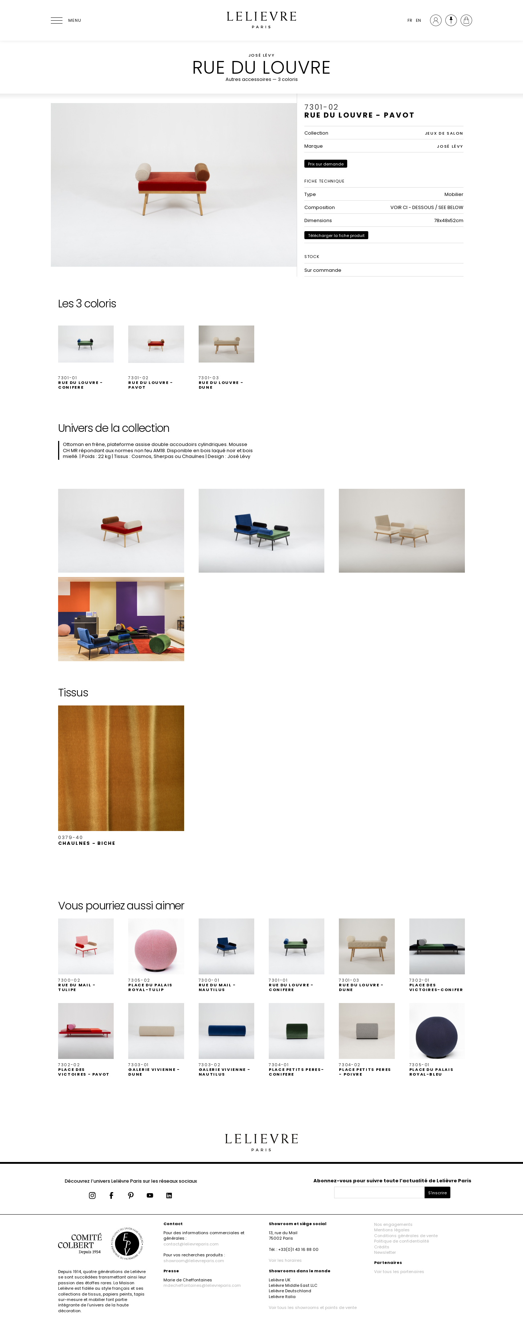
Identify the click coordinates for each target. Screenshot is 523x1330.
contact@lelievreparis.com (191, 1244)
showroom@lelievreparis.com (193, 1261)
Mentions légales (392, 1230)
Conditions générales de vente (406, 1236)
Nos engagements (393, 1224)
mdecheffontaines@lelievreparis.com (202, 1285)
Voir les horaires (285, 1260)
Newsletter (385, 1252)
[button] (86, 353)
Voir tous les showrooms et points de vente (313, 1307)
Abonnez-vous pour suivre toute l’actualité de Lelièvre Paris (392, 1180)
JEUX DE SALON (444, 133)
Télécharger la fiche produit (336, 235)
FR (410, 20)
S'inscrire (437, 1193)
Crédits (381, 1247)
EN (418, 20)
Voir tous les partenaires (399, 1271)
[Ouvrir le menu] (65, 20)
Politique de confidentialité (401, 1241)
